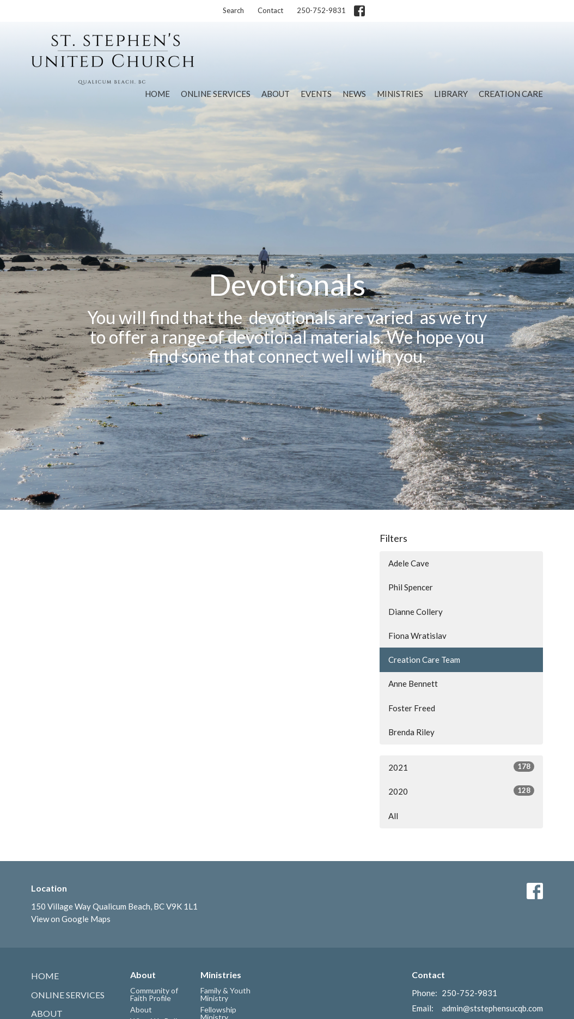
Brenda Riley (411, 732)
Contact (270, 10)
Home (157, 94)
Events (316, 94)
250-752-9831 (321, 10)
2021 (461, 766)
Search (233, 10)
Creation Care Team (424, 659)
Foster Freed (411, 708)
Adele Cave (408, 563)
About (275, 94)
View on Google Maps (71, 919)
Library (451, 94)
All (393, 816)
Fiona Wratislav (417, 635)
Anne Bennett (413, 683)
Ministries (400, 94)
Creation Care (511, 94)
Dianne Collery (415, 612)
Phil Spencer (410, 587)
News (354, 94)
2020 (461, 790)
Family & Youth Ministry (225, 994)
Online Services (216, 94)
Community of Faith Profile (154, 994)
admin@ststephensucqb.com (492, 1008)
